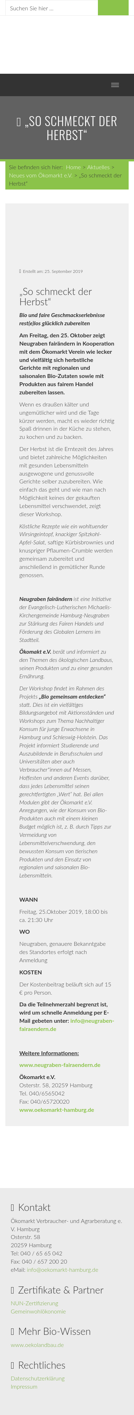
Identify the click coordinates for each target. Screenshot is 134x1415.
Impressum (24, 1386)
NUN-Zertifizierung (34, 1303)
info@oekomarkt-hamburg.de (62, 1269)
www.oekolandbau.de (37, 1344)
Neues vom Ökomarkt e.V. (41, 175)
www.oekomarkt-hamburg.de (56, 1109)
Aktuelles (98, 167)
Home (73, 167)
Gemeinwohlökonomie (38, 1311)
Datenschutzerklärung (38, 1378)
